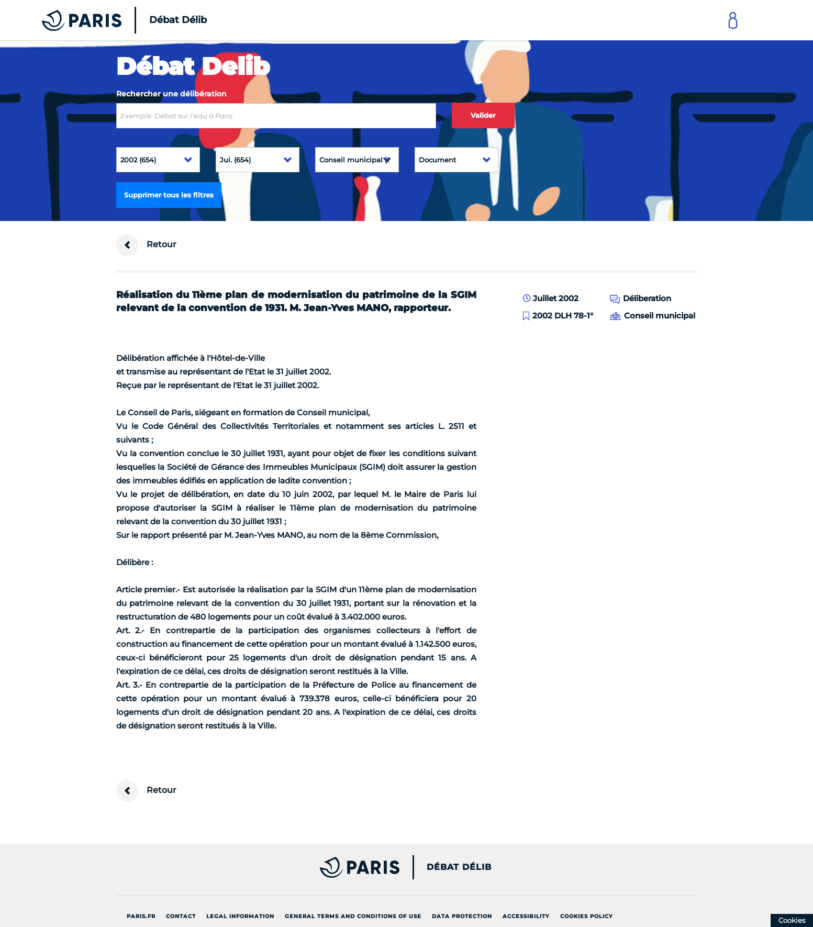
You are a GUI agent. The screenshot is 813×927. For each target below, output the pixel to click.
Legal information (240, 916)
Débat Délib (459, 867)
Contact (181, 916)
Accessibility (526, 916)
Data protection (462, 916)
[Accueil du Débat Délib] (110, 20)
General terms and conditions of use (353, 916)
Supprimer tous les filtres (169, 195)
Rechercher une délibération (171, 94)
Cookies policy (586, 916)
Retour (146, 245)
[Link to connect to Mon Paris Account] (732, 20)
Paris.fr (141, 916)
